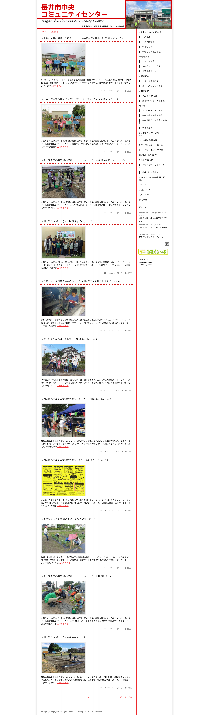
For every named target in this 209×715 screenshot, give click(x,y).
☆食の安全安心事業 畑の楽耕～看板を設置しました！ (69, 519)
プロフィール (145, 190)
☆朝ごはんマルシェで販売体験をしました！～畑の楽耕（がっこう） (77, 399)
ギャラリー (144, 185)
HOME (43, 32)
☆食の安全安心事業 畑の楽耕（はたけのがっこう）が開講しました (76, 576)
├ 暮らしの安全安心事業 (151, 86)
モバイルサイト (146, 195)
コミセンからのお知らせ (150, 32)
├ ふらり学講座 (146, 61)
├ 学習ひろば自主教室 (150, 52)
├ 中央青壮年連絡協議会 (151, 115)
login (80, 712)
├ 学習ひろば (146, 47)
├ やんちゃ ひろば (148, 96)
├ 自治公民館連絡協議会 (151, 110)
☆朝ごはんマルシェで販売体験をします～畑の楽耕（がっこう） (75, 460)
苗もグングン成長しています (151, 237)
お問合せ (143, 200)
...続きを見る (57, 86)
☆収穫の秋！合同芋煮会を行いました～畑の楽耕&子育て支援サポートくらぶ (82, 281)
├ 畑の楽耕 (126, 91)
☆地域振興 (144, 57)
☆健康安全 (144, 76)
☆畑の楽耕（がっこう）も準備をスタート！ (64, 637)
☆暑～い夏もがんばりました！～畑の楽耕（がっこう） (70, 339)
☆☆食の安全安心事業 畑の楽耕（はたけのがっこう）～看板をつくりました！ (82, 99)
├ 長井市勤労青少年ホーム (152, 172)
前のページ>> (126, 697)
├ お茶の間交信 (146, 42)
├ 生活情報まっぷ (148, 71)
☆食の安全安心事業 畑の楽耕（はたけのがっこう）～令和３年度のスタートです (83, 160)
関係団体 (143, 105)
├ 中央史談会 (146, 128)
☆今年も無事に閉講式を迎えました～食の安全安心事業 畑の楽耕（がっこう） (82, 38)
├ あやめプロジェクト (150, 66)
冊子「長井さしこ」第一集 (151, 145)
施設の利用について (148, 155)
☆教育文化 (144, 91)
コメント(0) (114, 91)
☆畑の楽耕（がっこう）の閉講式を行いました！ (67, 221)
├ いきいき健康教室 (149, 81)
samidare (98, 712)
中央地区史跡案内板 (148, 140)
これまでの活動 (146, 160)
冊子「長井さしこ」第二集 (151, 150)
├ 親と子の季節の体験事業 (152, 101)
